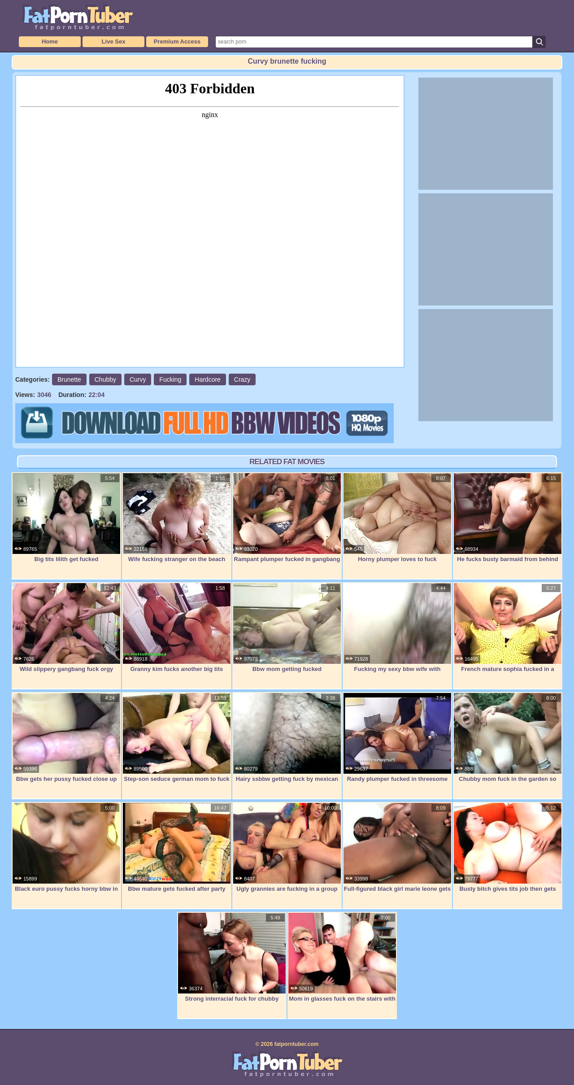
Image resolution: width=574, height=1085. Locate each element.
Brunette (69, 379)
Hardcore (208, 379)
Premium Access (177, 41)
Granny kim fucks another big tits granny (176, 632)
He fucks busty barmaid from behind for (507, 522)
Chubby (105, 379)
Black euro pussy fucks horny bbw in (66, 847)
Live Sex (114, 41)
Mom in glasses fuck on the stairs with (342, 957)
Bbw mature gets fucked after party (176, 847)
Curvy (138, 379)
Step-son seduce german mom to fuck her (176, 742)
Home (50, 41)
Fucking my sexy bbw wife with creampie (397, 632)
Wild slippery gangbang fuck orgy (66, 627)
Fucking (170, 379)
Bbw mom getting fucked (287, 627)
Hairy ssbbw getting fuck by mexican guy (287, 742)
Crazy (242, 379)
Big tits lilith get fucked (66, 517)
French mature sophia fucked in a (507, 627)
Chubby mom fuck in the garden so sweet (507, 742)
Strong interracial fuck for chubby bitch (232, 961)
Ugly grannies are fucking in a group (287, 847)
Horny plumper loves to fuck (397, 517)
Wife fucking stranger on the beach (176, 517)
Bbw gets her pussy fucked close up (66, 737)
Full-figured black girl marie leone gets (397, 847)
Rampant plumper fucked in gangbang (287, 517)
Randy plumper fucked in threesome (397, 737)
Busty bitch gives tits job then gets (507, 847)
